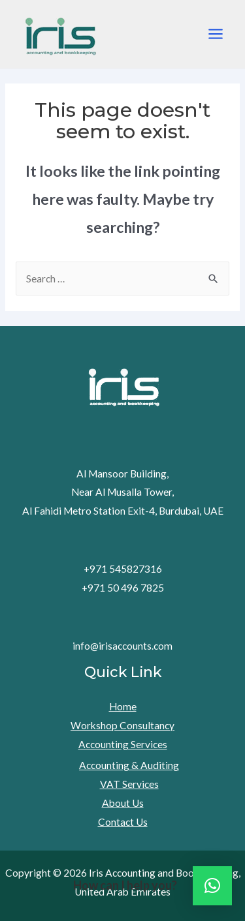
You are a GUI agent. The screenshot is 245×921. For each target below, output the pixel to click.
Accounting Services (122, 744)
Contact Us (123, 822)
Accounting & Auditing (129, 765)
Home (123, 706)
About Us (123, 803)
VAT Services (129, 784)
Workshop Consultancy (122, 725)
